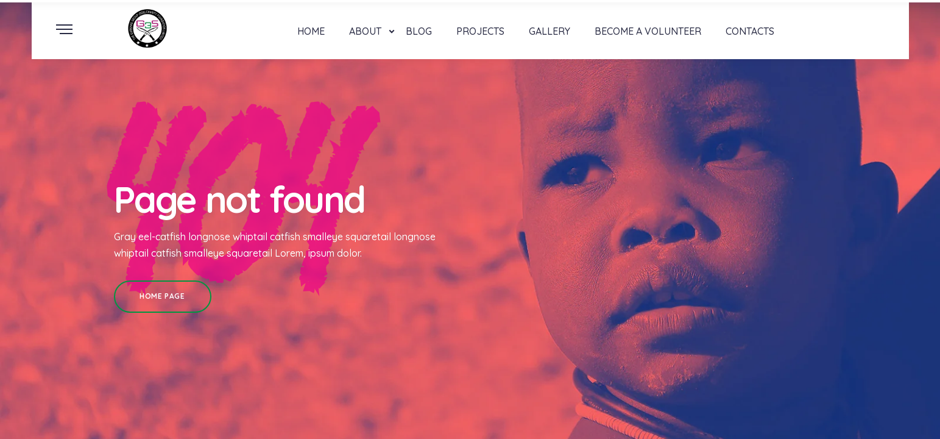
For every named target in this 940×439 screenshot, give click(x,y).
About (365, 31)
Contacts (750, 31)
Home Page (162, 296)
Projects (480, 31)
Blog (419, 31)
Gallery (549, 31)
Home (311, 31)
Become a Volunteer (648, 31)
